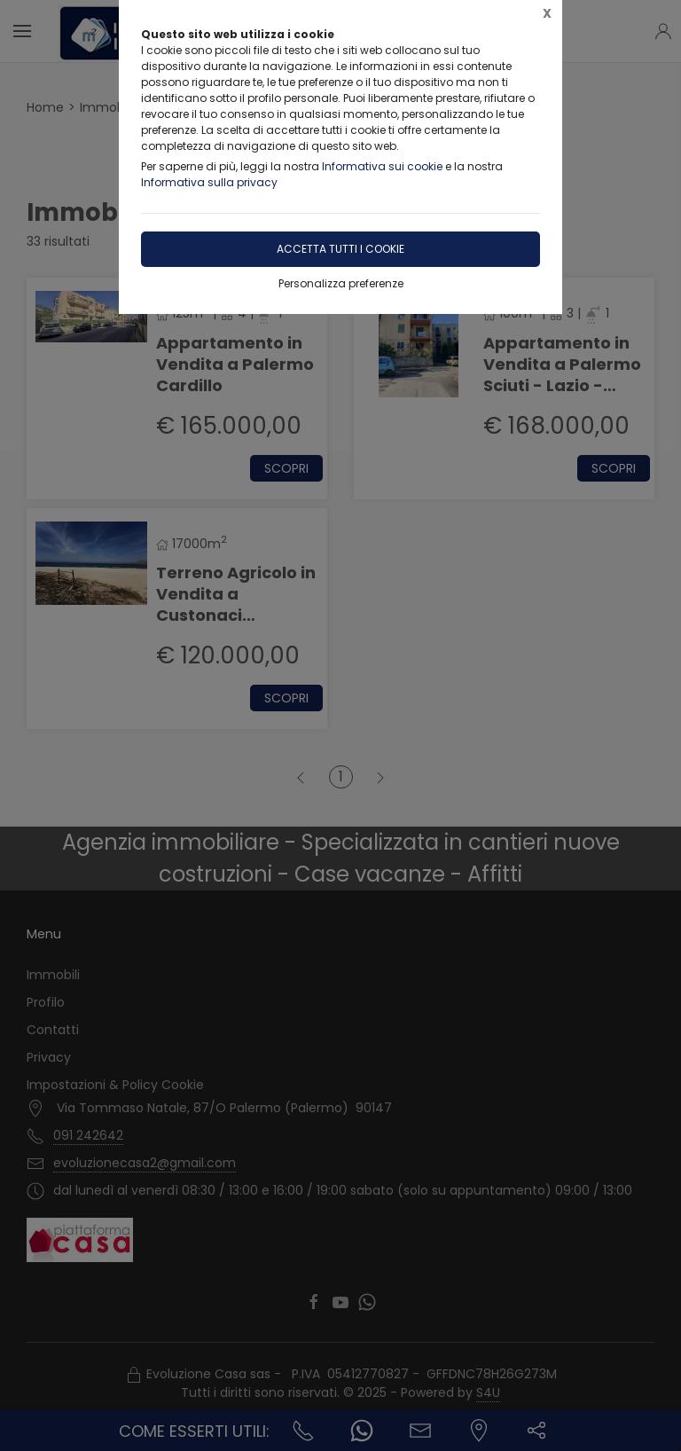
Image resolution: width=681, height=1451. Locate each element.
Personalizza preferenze (340, 283)
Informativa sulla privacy (209, 182)
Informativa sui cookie (382, 166)
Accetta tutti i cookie (340, 248)
